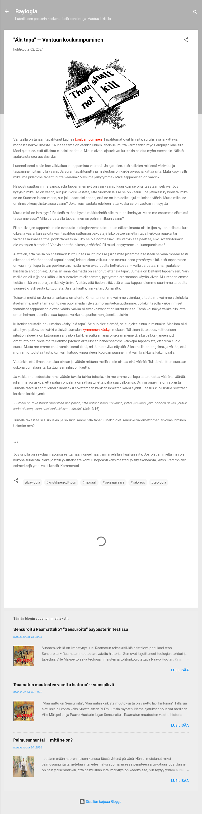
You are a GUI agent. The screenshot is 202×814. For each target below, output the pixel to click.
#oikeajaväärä (113, 482)
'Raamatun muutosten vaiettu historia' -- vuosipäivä (63, 684)
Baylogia (26, 11)
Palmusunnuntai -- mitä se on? (43, 740)
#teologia (158, 482)
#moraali (89, 482)
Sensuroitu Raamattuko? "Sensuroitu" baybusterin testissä (70, 629)
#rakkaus (138, 482)
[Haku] (195, 13)
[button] (186, 40)
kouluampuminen (88, 139)
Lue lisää (180, 670)
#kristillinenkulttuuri (61, 482)
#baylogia (32, 482)
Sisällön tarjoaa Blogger (101, 802)
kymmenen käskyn (97, 330)
